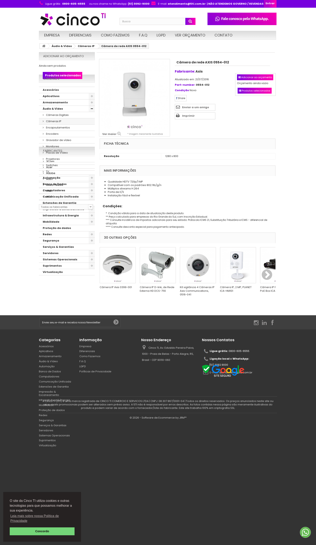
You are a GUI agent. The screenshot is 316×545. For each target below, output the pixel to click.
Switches (51, 176)
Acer (49, 311)
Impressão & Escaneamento (63, 220)
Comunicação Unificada (61, 207)
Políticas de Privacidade (95, 423)
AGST (49, 323)
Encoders (52, 144)
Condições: (111, 206)
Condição (182, 90)
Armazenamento (55, 113)
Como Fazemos (115, 35)
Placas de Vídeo (56, 163)
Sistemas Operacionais (60, 270)
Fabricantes (52, 296)
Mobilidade (51, 232)
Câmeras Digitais (57, 125)
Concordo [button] (42, 531)
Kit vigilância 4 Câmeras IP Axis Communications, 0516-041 (197, 290)
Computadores (54, 201)
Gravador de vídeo (58, 151)
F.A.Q (143, 35)
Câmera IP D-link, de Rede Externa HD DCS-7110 (157, 289)
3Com (50, 305)
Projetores (52, 169)
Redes (47, 245)
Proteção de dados (57, 238)
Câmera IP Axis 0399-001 (116, 287)
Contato (223, 35)
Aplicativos (51, 107)
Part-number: (185, 85)
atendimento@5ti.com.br (235, 424)
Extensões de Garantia (59, 213)
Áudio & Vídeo (62, 46)
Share (180, 98)
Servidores (51, 264)
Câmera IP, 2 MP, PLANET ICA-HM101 (236, 289)
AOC (49, 340)
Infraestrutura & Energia (61, 226)
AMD (49, 334)
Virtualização (53, 282)
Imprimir (188, 116)
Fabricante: (185, 71)
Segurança (51, 251)
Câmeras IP (86, 46)
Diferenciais (80, 35)
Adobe (50, 317)
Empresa (52, 35)
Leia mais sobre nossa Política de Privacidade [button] (34, 518)
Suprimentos (52, 276)
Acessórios (51, 100)
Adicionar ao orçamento (63, 56)
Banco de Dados (55, 195)
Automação (51, 188)
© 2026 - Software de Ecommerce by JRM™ (158, 540)
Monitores (52, 157)
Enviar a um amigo (195, 107)
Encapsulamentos (57, 138)
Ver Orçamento (190, 35)
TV (47, 182)
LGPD (161, 35)
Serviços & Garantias (58, 257)
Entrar (270, 3)
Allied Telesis (54, 328)
